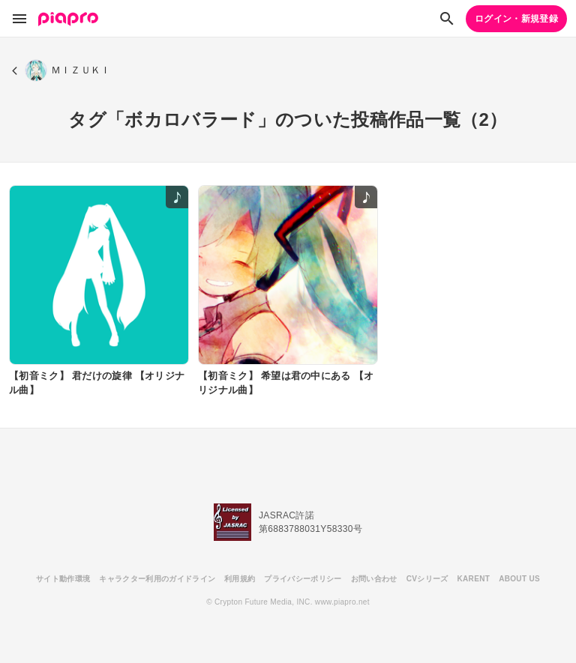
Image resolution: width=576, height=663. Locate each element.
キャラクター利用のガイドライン (157, 579)
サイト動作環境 (63, 579)
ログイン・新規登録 (516, 18)
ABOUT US (519, 579)
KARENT (474, 579)
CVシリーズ (427, 579)
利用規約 (239, 579)
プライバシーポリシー (302, 579)
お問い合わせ (374, 579)
